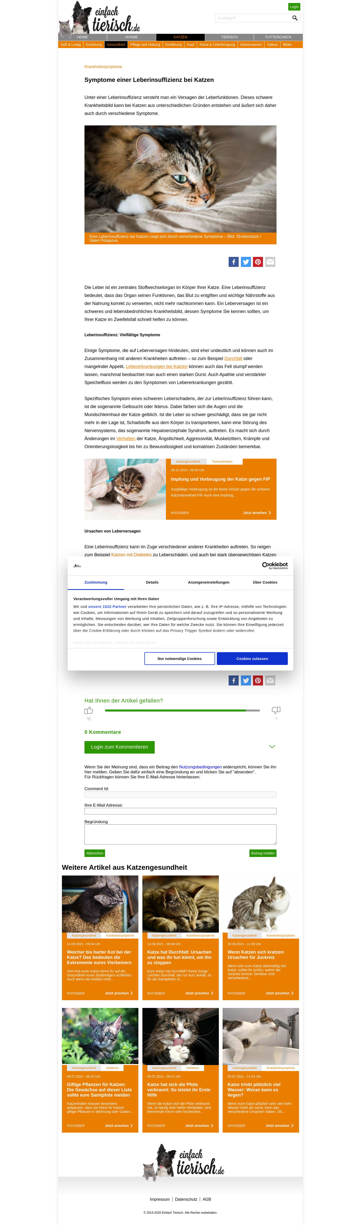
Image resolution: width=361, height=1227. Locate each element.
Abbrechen (94, 853)
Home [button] (82, 37)
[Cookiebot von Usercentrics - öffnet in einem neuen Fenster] (266, 566)
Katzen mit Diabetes (131, 554)
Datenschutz (186, 1199)
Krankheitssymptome (103, 67)
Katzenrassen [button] (251, 45)
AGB (207, 1199)
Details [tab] (152, 582)
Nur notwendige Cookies (180, 658)
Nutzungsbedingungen (200, 767)
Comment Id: (96, 788)
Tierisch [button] (229, 37)
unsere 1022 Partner (107, 606)
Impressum (160, 1199)
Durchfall (233, 358)
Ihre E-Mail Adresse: (103, 805)
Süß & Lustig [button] (71, 45)
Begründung (96, 821)
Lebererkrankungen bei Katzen (157, 366)
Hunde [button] (131, 37)
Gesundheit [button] (116, 45)
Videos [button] (272, 45)
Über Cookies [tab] (265, 582)
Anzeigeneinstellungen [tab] (208, 582)
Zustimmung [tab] (95, 582)
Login (294, 7)
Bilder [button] (287, 45)
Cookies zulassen (252, 658)
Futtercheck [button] (278, 37)
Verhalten (125, 438)
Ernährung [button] (173, 45)
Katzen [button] (180, 37)
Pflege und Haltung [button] (145, 45)
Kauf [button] (190, 45)
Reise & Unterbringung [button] (217, 45)
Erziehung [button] (94, 45)
